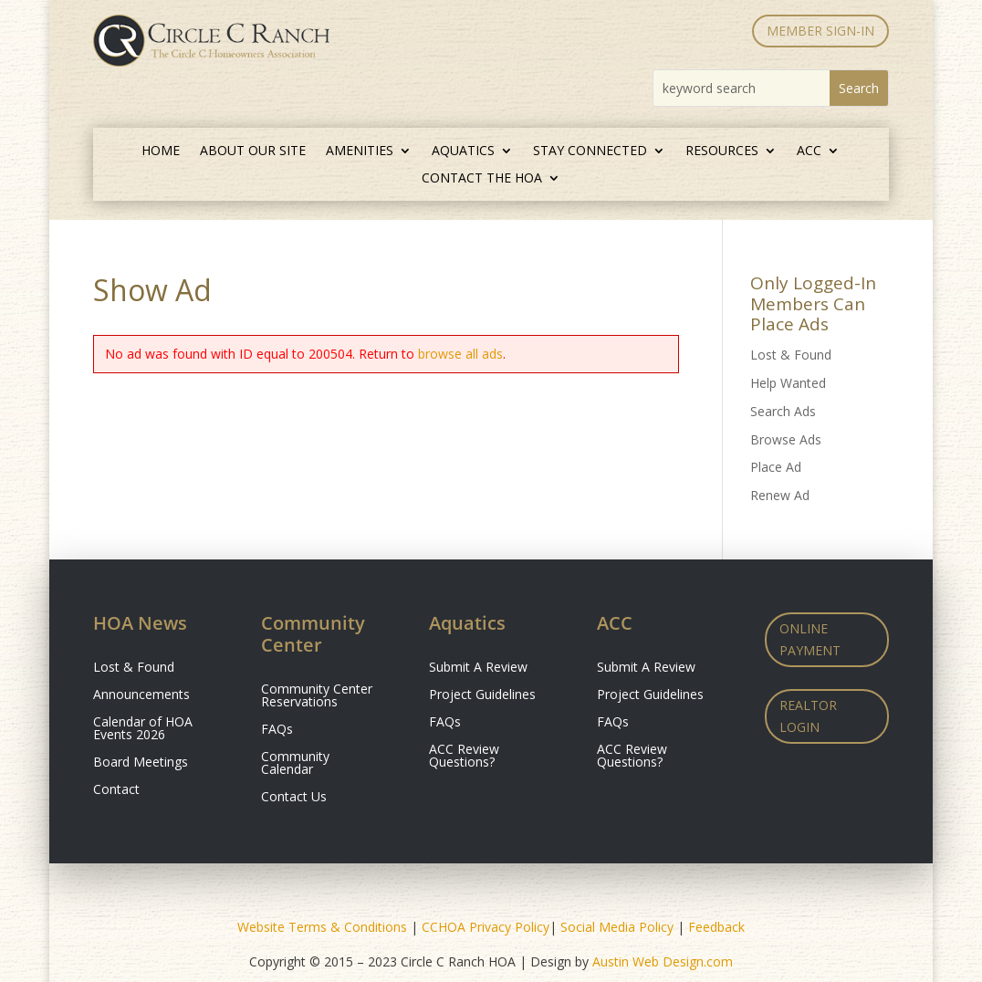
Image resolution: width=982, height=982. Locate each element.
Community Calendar (295, 764)
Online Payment (810, 639)
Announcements (141, 695)
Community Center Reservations (316, 696)
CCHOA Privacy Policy (485, 926)
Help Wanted (788, 383)
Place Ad (775, 466)
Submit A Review (478, 668)
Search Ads (783, 411)
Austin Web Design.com (662, 961)
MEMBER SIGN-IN (820, 30)
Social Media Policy (617, 926)
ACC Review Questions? (464, 756)
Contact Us (294, 797)
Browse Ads (785, 439)
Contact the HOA (482, 179)
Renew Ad (780, 495)
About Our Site (253, 151)
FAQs (277, 730)
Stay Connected (590, 151)
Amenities (359, 151)
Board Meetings (140, 763)
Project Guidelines (482, 695)
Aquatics (463, 151)
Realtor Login (808, 716)
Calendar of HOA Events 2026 (143, 729)
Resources (721, 151)
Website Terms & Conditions (322, 926)
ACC (809, 151)
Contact (116, 790)
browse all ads (460, 353)
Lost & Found (790, 354)
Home (160, 151)
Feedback (716, 926)
